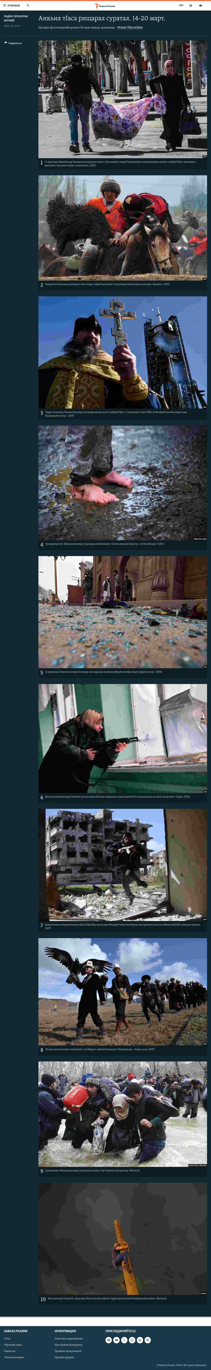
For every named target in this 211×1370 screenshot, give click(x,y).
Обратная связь (13, 1345)
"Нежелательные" (14, 1357)
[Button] (13, 43)
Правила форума (64, 1357)
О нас (7, 1338)
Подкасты (9, 1351)
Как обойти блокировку (69, 1345)
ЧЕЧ (181, 5)
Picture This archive (130, 27)
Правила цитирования (68, 1351)
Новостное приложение (69, 1338)
